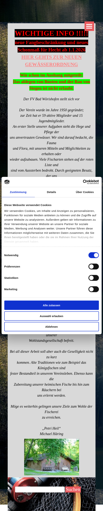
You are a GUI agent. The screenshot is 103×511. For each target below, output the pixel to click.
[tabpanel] (51, 59)
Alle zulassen (51, 305)
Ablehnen (51, 326)
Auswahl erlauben (51, 315)
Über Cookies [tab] (85, 192)
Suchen (73, 489)
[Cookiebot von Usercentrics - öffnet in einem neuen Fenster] (83, 181)
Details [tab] (51, 192)
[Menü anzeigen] (89, 26)
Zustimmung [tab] (18, 192)
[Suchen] (40, 489)
